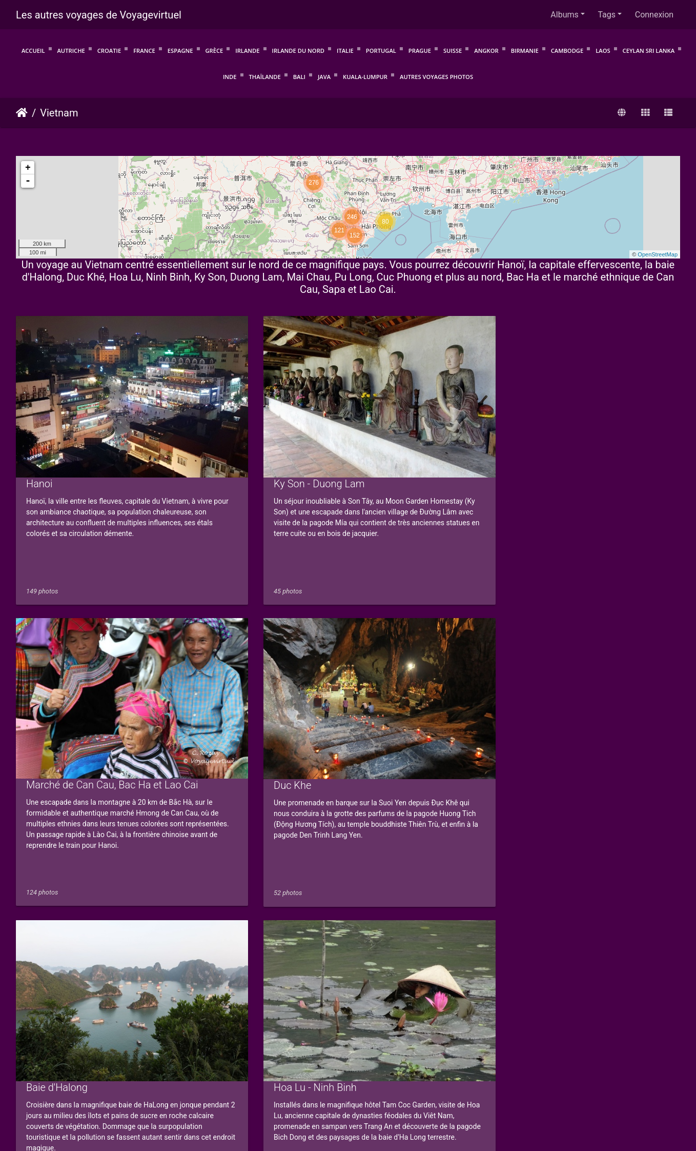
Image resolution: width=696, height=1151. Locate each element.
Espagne (180, 50)
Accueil (33, 50)
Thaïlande (265, 77)
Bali (299, 77)
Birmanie (525, 50)
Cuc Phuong (563, 677)
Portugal (381, 50)
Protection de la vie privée (304, 1085)
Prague (419, 50)
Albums (564, 14)
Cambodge (567, 50)
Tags (607, 14)
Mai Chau (387, 677)
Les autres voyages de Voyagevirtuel (98, 15)
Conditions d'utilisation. (212, 1085)
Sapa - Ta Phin (228, 926)
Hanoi (39, 430)
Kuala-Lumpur (365, 77)
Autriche (71, 50)
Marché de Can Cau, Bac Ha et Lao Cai (452, 429)
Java (324, 77)
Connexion (654, 14)
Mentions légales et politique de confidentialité (438, 1085)
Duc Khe (555, 430)
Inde (230, 77)
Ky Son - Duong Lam (241, 430)
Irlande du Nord (298, 50)
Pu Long (44, 926)
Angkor (486, 50)
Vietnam (59, 113)
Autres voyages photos (436, 77)
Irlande (247, 50)
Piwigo (207, 1073)
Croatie (109, 50)
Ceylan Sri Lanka (649, 50)
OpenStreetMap (658, 254)
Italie (345, 50)
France (144, 50)
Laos (603, 50)
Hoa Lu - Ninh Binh (237, 677)
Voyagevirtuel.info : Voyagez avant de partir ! (348, 1099)
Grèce (214, 50)
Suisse (452, 50)
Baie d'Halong (57, 677)
